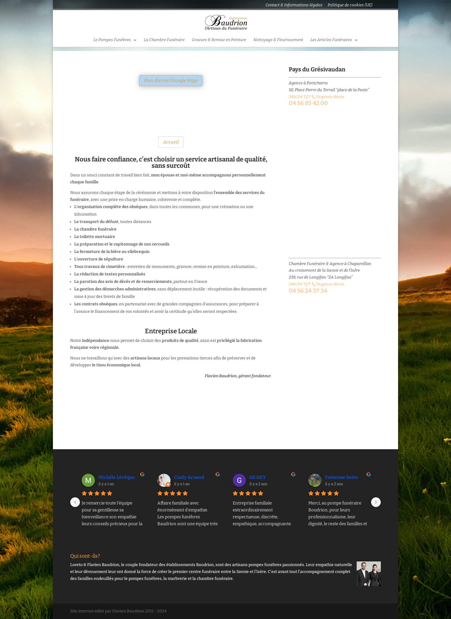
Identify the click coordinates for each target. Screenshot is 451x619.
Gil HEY (257, 477)
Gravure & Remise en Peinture (219, 40)
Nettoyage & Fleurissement (278, 40)
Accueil (171, 142)
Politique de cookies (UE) (350, 5)
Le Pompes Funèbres (112, 40)
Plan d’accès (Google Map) (171, 80)
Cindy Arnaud (189, 477)
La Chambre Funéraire (164, 40)
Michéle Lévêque (116, 477)
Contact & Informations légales (293, 5)
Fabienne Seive (341, 477)
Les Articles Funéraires (331, 40)
